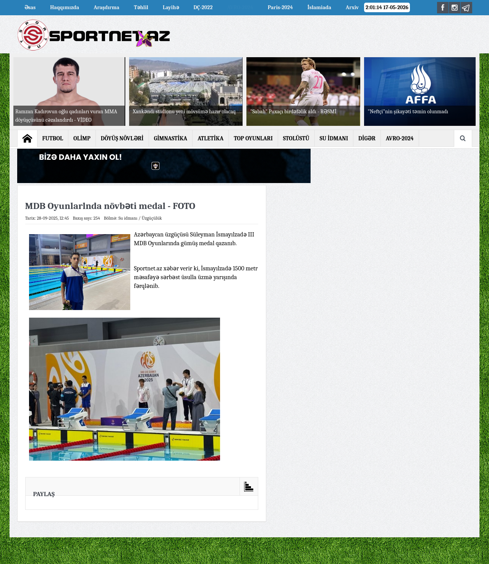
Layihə (171, 7)
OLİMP (82, 138)
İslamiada (319, 7)
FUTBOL (52, 138)
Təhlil (141, 7)
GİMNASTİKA (171, 138)
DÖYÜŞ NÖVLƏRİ (122, 138)
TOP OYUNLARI (253, 138)
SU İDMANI (334, 138)
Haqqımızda (64, 7)
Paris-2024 (280, 7)
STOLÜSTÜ (296, 138)
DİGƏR (367, 138)
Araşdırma (106, 7)
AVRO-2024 (240, 7)
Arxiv (352, 7)
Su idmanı (128, 218)
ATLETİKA (210, 138)
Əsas (30, 7)
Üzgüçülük (152, 218)
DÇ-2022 (203, 7)
